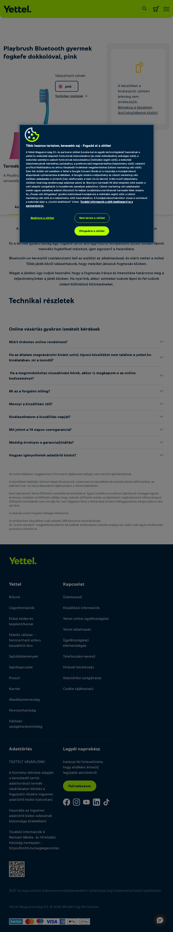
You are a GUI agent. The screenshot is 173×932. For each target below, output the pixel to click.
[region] (86, 183)
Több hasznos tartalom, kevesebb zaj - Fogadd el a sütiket (68, 145)
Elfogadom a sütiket (92, 230)
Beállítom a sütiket (42, 217)
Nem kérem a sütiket (92, 217)
